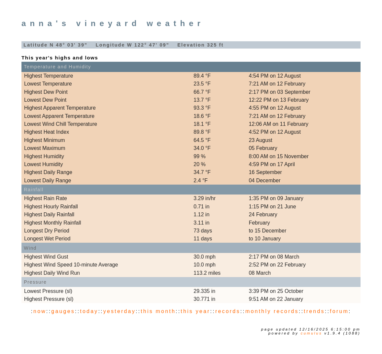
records (227, 311)
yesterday (119, 311)
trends (314, 311)
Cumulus (311, 333)
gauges (63, 311)
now (39, 311)
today (89, 311)
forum (339, 311)
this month (158, 311)
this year (195, 311)
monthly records (272, 311)
